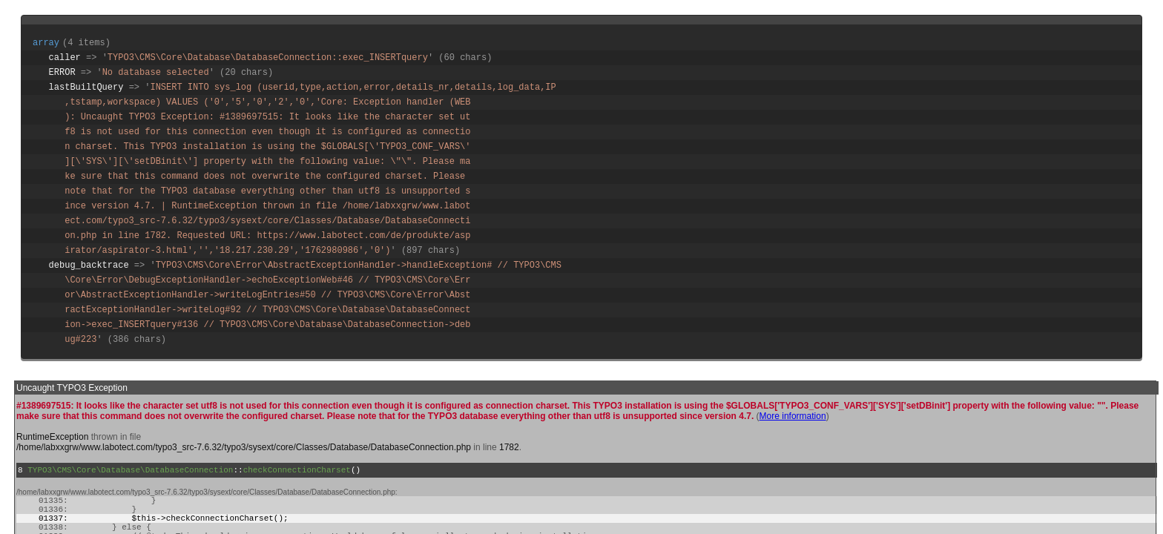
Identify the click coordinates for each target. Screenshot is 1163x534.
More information (793, 416)
